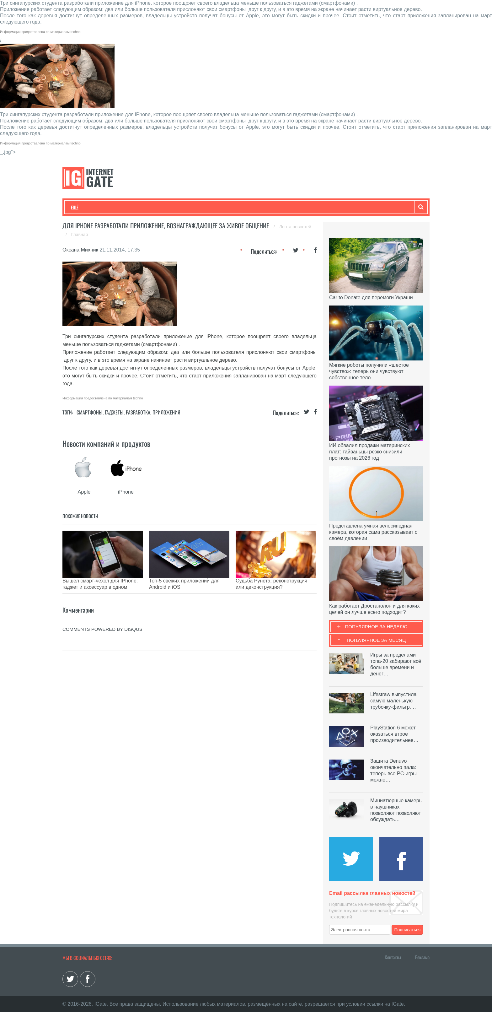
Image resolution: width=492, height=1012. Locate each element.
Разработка (138, 412)
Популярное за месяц (376, 640)
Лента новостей (295, 226)
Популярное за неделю (376, 626)
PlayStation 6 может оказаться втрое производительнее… (394, 734)
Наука (174, 207)
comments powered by (102, 619)
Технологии (82, 207)
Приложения (166, 412)
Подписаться (407, 929)
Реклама (422, 957)
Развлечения (116, 207)
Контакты (393, 957)
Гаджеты (260, 207)
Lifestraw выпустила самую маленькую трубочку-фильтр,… (393, 701)
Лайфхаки (202, 207)
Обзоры (232, 207)
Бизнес (148, 207)
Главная (79, 234)
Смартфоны (90, 412)
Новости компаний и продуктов (106, 443)
